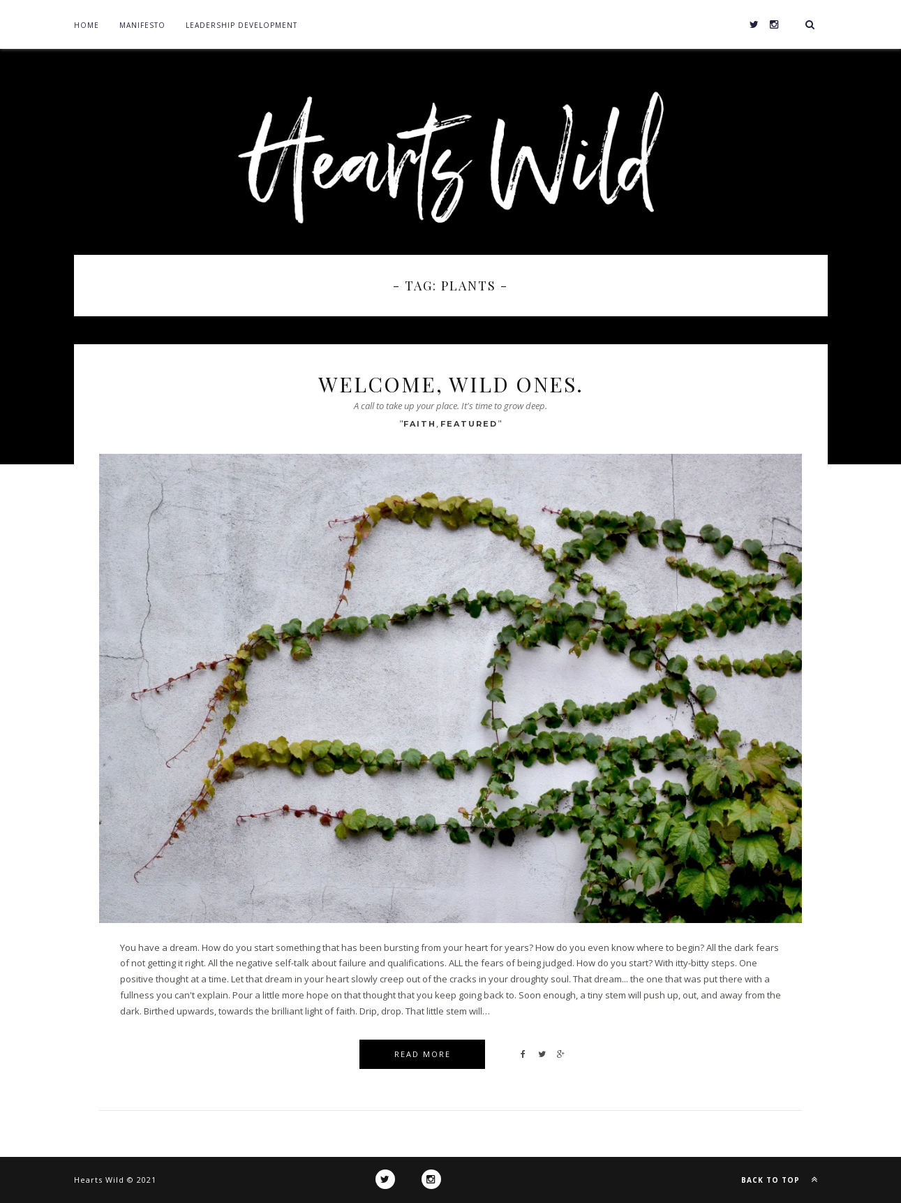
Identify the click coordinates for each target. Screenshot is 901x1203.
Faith (419, 424)
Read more (422, 1054)
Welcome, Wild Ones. (450, 384)
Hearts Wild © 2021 (115, 1179)
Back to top (782, 1179)
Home (86, 25)
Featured (469, 424)
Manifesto (142, 25)
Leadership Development (241, 25)
